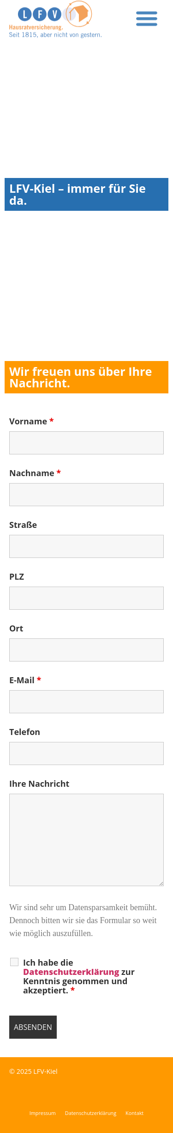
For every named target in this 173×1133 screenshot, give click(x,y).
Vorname (31, 421)
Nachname (35, 473)
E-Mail (25, 680)
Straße (23, 524)
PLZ (16, 576)
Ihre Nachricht (39, 783)
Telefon (24, 731)
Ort (16, 628)
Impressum (43, 1112)
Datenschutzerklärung (90, 1112)
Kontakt (134, 1112)
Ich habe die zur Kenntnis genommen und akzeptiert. (79, 976)
